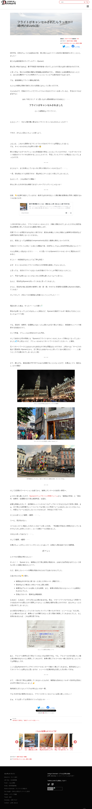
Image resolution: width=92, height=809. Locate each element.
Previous (17, 732)
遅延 (81, 43)
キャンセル (72, 43)
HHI (78, 38)
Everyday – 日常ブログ (10, 790)
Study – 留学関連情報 (10, 776)
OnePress (50, 805)
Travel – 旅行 (8, 787)
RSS (13, 764)
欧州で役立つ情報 (72, 41)
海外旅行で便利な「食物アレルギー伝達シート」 (26, 710)
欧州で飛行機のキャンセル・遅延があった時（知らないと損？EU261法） (39, 206)
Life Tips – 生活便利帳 (10, 770)
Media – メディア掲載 (10, 784)
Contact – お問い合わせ (11, 793)
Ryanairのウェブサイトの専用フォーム (43, 486)
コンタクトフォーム (62, 766)
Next (75, 732)
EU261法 (66, 43)
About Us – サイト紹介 (10, 767)
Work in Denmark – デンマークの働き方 (15, 779)
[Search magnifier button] (87, 2)
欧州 (77, 43)
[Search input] (72, 2)
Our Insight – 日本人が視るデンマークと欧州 (17, 781)
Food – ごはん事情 (9, 773)
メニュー (87, 6)
